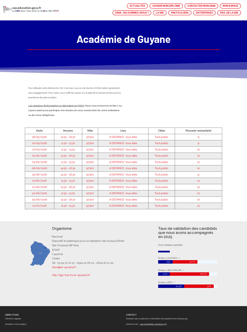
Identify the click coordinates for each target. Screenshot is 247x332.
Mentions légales (13, 318)
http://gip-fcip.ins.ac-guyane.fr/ (72, 273)
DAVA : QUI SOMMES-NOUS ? (132, 12)
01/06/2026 (39, 146)
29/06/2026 (39, 189)
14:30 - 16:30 (68, 127)
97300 (90, 127)
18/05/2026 (39, 127)
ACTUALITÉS (137, 5)
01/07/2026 (39, 196)
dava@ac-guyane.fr (65, 266)
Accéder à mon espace (15, 324)
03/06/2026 (39, 152)
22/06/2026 (39, 177)
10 (198, 139)
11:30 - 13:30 (68, 133)
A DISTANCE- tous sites (123, 127)
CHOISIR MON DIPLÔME (166, 5)
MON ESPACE (230, 5)
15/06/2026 (39, 164)
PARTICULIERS (180, 12)
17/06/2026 (39, 171)
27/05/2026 (39, 139)
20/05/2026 (39, 133)
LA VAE (160, 12)
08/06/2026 (39, 158)
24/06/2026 (39, 183)
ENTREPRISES (204, 12)
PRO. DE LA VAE (229, 12)
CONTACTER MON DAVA (201, 5)
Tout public (161, 127)
